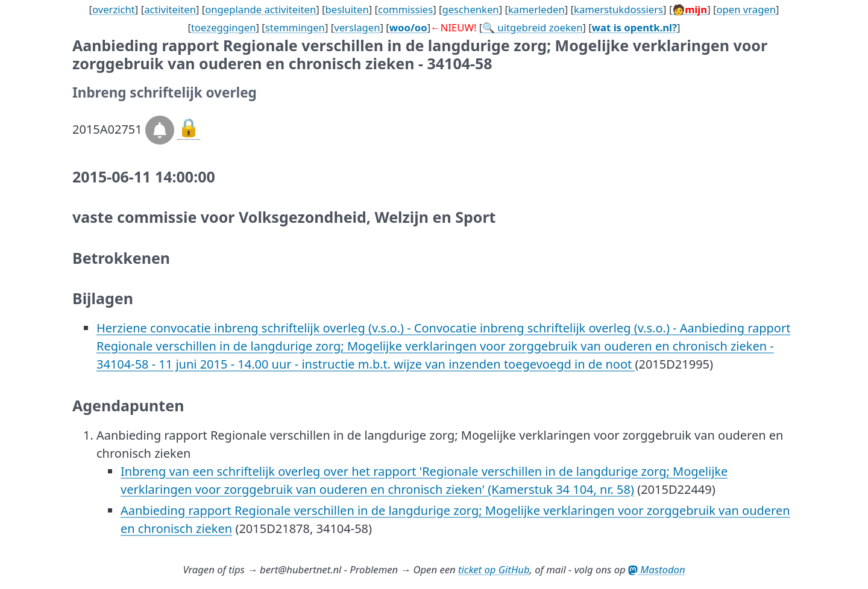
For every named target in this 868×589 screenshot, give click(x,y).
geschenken (470, 9)
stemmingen (295, 27)
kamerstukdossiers (618, 9)
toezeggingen (223, 27)
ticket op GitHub (494, 569)
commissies (405, 9)
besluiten (347, 9)
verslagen (357, 27)
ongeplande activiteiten (260, 9)
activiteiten (170, 9)
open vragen (746, 9)
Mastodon (656, 569)
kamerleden (536, 9)
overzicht (113, 9)
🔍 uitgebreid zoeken (532, 27)
